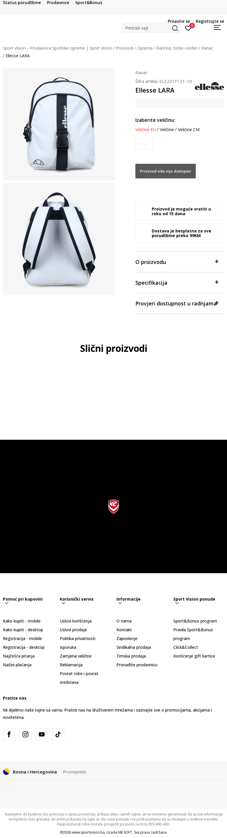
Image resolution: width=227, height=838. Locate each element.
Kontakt (124, 629)
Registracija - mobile (22, 638)
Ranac (207, 48)
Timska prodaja (131, 656)
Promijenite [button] (74, 772)
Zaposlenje (126, 638)
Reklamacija (71, 664)
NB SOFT (125, 832)
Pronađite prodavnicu (136, 664)
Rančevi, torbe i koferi (177, 48)
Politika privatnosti (77, 638)
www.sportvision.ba (88, 832)
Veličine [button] (167, 129)
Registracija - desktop (24, 647)
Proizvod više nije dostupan (165, 171)
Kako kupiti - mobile (22, 621)
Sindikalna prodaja (133, 647)
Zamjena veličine (76, 656)
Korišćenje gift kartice (194, 656)
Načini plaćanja (17, 664)
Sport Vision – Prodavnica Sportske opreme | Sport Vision (57, 48)
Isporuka (68, 647)
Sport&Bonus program (195, 621)
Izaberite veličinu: (155, 120)
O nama (124, 621)
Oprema (145, 48)
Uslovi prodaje (73, 629)
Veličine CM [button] (189, 129)
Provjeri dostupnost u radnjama (176, 303)
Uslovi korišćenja (76, 621)
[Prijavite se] (188, 27)
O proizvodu (176, 261)
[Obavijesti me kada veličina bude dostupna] (144, 144)
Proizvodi (124, 48)
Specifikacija (176, 282)
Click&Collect (185, 647)
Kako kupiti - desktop (23, 629)
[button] (151, 28)
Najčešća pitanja (19, 656)
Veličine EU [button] (145, 129)
